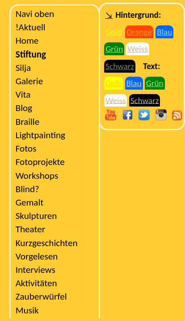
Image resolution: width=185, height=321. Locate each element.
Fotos (26, 148)
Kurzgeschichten (47, 243)
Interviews (35, 270)
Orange (139, 32)
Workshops (37, 175)
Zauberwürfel (41, 296)
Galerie (29, 81)
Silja (23, 68)
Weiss (137, 49)
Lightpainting (40, 135)
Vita (23, 94)
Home (27, 40)
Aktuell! (31, 27)
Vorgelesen (37, 256)
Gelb (113, 83)
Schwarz (119, 66)
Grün (114, 49)
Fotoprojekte (40, 162)
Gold (113, 32)
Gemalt (30, 202)
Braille (28, 122)
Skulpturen (36, 216)
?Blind (27, 189)
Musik (27, 310)
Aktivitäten (36, 283)
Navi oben (35, 14)
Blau (164, 32)
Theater (31, 229)
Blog (24, 108)
